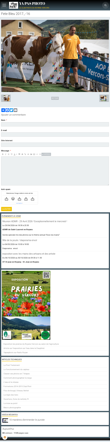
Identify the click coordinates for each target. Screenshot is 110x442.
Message (5, 151)
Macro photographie (12, 407)
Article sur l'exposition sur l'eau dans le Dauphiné (24, 348)
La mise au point (10, 403)
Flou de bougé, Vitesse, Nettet (16, 390)
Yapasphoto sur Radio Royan (16, 352)
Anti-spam (5, 189)
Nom (3, 120)
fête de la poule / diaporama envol (19, 240)
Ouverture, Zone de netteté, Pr (16, 399)
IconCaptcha (19, 203)
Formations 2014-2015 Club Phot (17, 386)
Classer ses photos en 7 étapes (17, 373)
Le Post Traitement (12, 365)
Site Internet (7, 140)
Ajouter (6, 209)
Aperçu (46, 154)
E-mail (4, 130)
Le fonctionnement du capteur (16, 369)
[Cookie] (4, 437)
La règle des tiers (11, 395)
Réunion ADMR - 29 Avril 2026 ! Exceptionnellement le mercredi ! (34, 221)
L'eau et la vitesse (11, 382)
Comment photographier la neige (18, 378)
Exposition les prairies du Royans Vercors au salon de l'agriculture (31, 344)
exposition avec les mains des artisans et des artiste (28, 253)
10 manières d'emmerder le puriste (27, 420)
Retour (55, 98)
